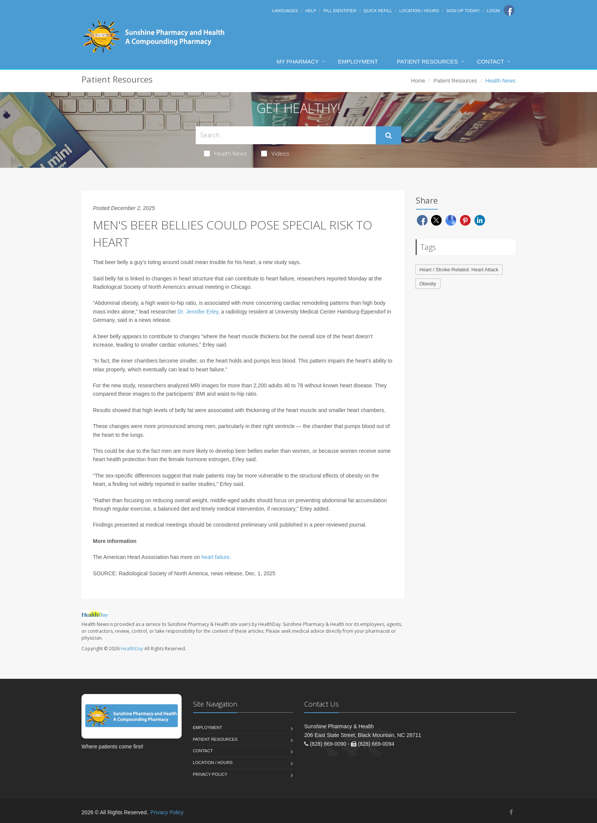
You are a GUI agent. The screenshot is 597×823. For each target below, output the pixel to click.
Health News (225, 153)
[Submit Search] (388, 135)
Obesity (428, 284)
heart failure (215, 557)
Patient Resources (427, 61)
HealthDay (132, 648)
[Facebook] (509, 10)
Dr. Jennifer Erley (198, 312)
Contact (490, 61)
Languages (285, 10)
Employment (358, 61)
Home (418, 81)
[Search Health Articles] (286, 135)
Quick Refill (378, 10)
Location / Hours (419, 10)
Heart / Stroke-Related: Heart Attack (459, 269)
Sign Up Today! (463, 10)
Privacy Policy (210, 774)
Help (310, 10)
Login (493, 10)
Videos (275, 153)
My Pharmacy (297, 61)
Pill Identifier (339, 10)
